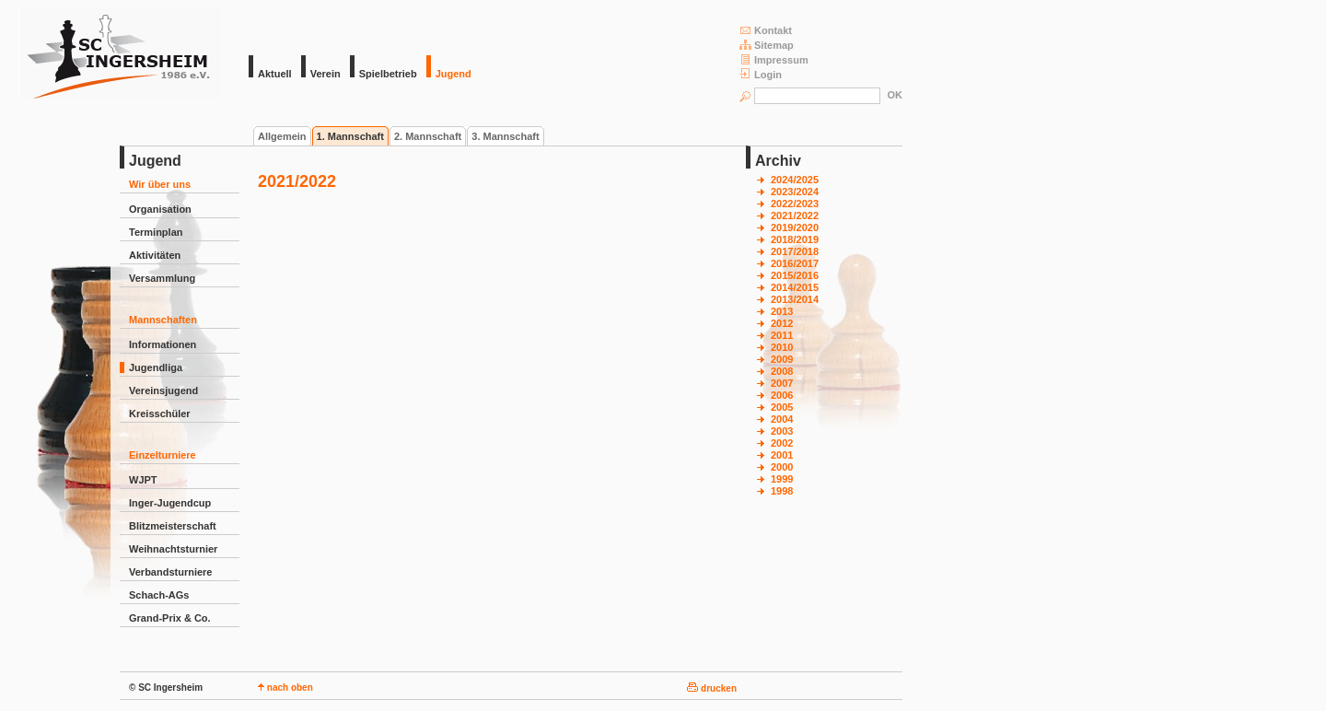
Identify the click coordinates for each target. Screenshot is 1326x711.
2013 (782, 311)
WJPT (143, 479)
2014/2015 (795, 287)
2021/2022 (795, 215)
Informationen (162, 344)
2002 (782, 443)
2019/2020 (795, 227)
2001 (782, 454)
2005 (782, 407)
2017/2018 (795, 251)
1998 (782, 490)
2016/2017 (795, 263)
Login (760, 74)
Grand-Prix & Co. (170, 618)
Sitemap (766, 45)
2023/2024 (795, 191)
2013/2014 (795, 299)
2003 (782, 431)
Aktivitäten (154, 255)
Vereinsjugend (163, 390)
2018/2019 (795, 239)
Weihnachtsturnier (173, 548)
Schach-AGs (159, 594)
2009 (782, 359)
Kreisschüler (160, 413)
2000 (782, 466)
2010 (782, 347)
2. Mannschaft (427, 136)
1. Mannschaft (350, 136)
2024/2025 (795, 179)
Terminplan (155, 232)
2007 (782, 383)
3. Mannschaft (505, 136)
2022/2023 (795, 203)
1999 (782, 478)
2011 (782, 335)
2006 (782, 395)
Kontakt (765, 30)
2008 (782, 371)
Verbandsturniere (170, 571)
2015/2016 (795, 275)
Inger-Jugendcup (170, 502)
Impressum (773, 59)
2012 (782, 323)
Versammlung (162, 278)
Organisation (160, 209)
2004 (782, 419)
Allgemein (282, 136)
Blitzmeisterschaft (172, 525)
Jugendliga (155, 367)
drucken (712, 688)
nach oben (285, 687)
